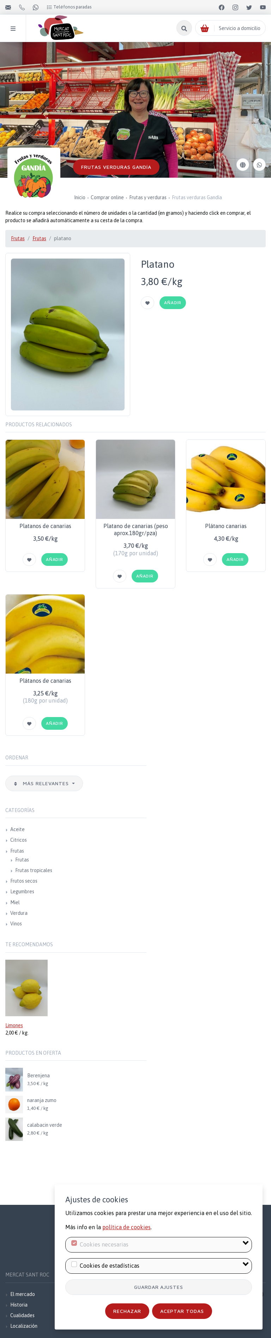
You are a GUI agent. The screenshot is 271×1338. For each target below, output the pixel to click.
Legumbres (22, 891)
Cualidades (22, 1315)
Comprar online (107, 197)
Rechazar (127, 1311)
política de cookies (126, 1227)
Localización (23, 1326)
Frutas (18, 238)
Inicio (79, 197)
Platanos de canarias (45, 526)
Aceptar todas (182, 1311)
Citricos (18, 840)
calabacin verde (44, 1125)
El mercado (22, 1294)
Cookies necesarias (104, 1244)
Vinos (16, 923)
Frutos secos (23, 881)
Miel (15, 902)
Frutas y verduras (148, 197)
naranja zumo (41, 1100)
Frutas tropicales (33, 870)
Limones (14, 1025)
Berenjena (38, 1075)
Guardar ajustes (158, 1287)
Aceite (17, 829)
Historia (19, 1305)
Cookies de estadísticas (109, 1265)
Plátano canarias (226, 526)
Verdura (19, 913)
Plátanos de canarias (45, 680)
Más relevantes (42, 783)
